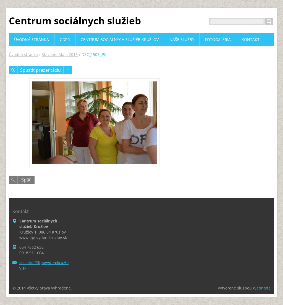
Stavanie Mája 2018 (60, 54)
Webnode (262, 288)
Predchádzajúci (13, 70)
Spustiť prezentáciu (40, 70)
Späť (26, 180)
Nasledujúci (68, 70)
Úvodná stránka (23, 54)
